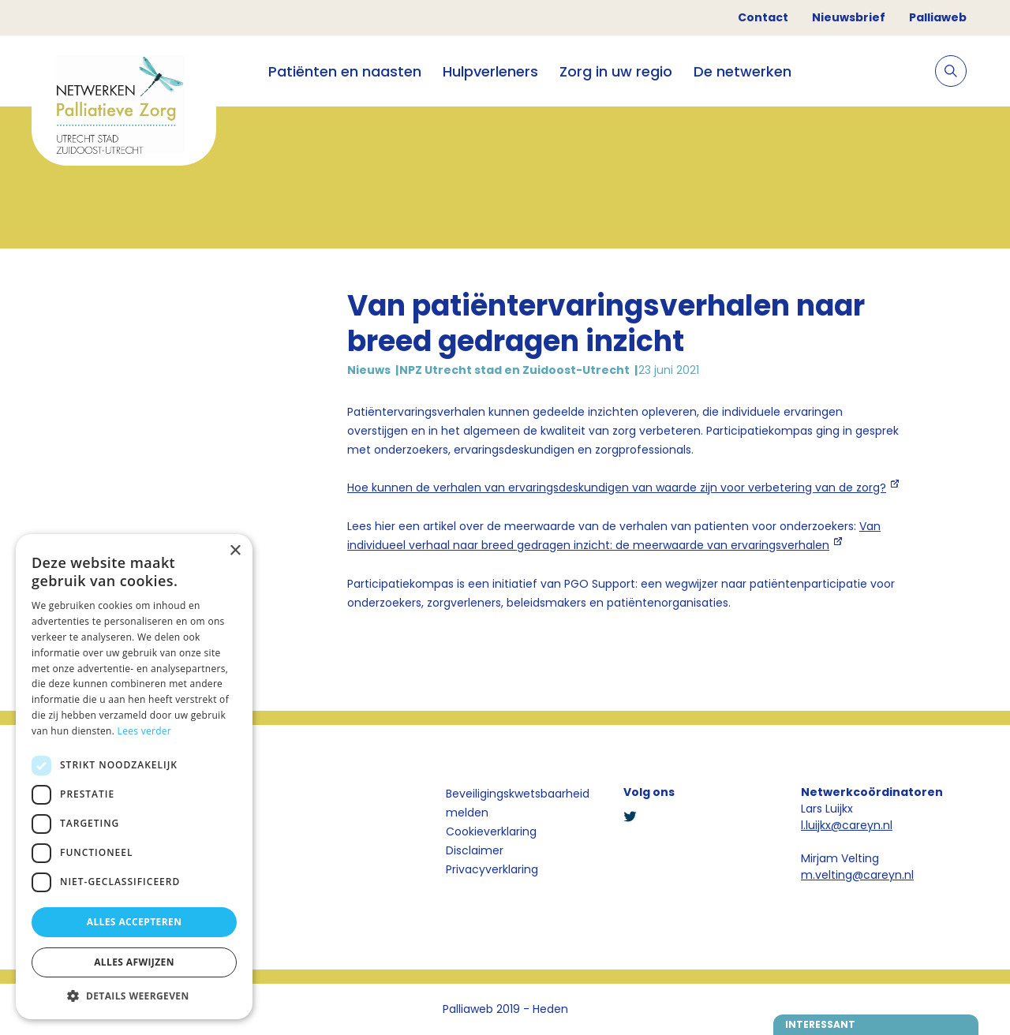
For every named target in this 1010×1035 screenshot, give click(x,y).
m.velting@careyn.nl (857, 875)
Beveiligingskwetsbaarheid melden (517, 803)
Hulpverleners (490, 71)
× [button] (235, 551)
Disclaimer (474, 850)
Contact (763, 17)
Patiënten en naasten (344, 71)
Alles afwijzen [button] (134, 962)
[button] (134, 995)
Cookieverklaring (491, 831)
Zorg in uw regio (615, 71)
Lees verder (145, 731)
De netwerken (742, 71)
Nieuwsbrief (848, 17)
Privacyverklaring (492, 869)
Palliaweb (938, 17)
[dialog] (134, 776)
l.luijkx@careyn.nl (846, 825)
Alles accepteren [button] (134, 922)
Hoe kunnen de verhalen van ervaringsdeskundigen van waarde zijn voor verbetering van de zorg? (616, 487)
